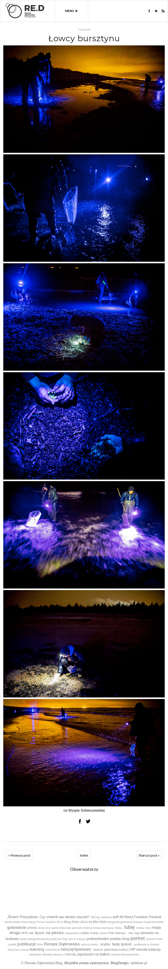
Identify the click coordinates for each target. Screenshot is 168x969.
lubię (129, 927)
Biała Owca (20, 922)
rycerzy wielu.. (90, 944)
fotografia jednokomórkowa (125, 922)
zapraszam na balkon (93, 954)
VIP (132, 949)
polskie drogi (120, 939)
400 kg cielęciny (101, 917)
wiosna (58, 954)
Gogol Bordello (153, 922)
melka (140, 927)
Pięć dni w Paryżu (74, 939)
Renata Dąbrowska (62, 944)
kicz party (52, 927)
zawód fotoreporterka (125, 954)
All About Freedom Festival (140, 917)
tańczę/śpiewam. (76, 949)
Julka (41, 927)
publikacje (26, 944)
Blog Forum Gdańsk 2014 (46, 922)
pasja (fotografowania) (34, 939)
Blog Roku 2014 (76, 922)
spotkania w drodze (146, 944)
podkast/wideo (98, 939)
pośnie (150, 939)
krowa (97, 927)
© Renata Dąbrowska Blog (41, 963)
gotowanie (16, 927)
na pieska (55, 932)
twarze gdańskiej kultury (111, 949)
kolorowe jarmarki (70, 927)
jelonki (32, 927)
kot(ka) (87, 927)
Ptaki (159, 939)
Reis (40, 944)
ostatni (103, 933)
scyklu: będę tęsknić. (116, 944)
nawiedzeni (72, 933)
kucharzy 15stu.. (112, 927)
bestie (8, 922)
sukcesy (37, 949)
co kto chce (97, 922)
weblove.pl (138, 963)
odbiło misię (89, 933)
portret (138, 938)
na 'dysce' (37, 933)
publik (13, 944)
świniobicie (53, 949)
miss (148, 927)
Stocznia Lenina (18, 949)
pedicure (55, 939)
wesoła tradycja (148, 949)
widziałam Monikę (40, 954)
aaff (115, 917)
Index (84, 855)
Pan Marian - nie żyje (124, 933)
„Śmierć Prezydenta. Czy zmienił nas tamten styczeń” (48, 917)
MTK (24, 933)
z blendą (69, 954)
